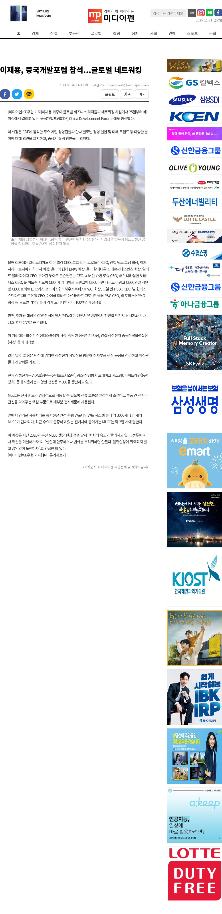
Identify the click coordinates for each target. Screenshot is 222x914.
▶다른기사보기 (54, 455)
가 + (127, 94)
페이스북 (5, 94)
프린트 (110, 94)
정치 (135, 33)
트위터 (17, 94)
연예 (172, 33)
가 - (142, 94)
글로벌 (96, 33)
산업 (53, 33)
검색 (192, 13)
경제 (35, 33)
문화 (212, 33)
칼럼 (116, 33)
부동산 (74, 33)
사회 (153, 33)
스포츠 (192, 33)
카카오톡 (29, 94)
